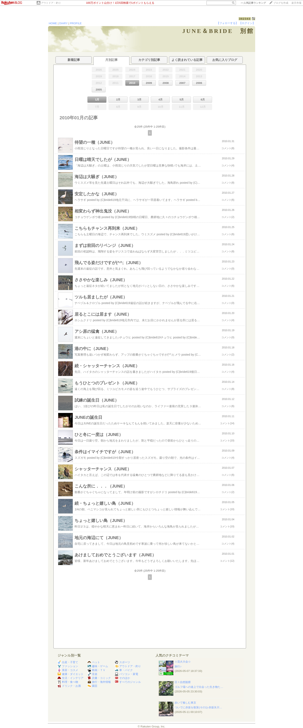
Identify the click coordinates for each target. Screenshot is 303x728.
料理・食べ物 (68, 681)
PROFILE (76, 23)
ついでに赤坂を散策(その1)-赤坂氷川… (198, 707)
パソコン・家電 (126, 674)
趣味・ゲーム (98, 666)
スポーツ (122, 662)
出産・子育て (68, 662)
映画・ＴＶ (96, 670)
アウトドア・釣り (51, 2)
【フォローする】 (227, 23)
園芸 (92, 685)
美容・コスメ (68, 670)
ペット (94, 662)
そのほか (122, 678)
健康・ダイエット (70, 674)
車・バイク (124, 670)
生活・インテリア (70, 678)
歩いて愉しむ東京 (185, 702)
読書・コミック (99, 678)
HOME (53, 23)
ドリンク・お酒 (69, 685)
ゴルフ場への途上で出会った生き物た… (199, 686)
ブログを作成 (280, 2)
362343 (244, 18)
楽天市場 (296, 2)
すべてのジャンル (128, 681)
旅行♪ (178, 666)
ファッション (68, 666)
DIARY (63, 23)
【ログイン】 (247, 23)
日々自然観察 (183, 682)
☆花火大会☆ (183, 661)
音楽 (92, 674)
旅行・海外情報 (99, 681)
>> (253, 2)
